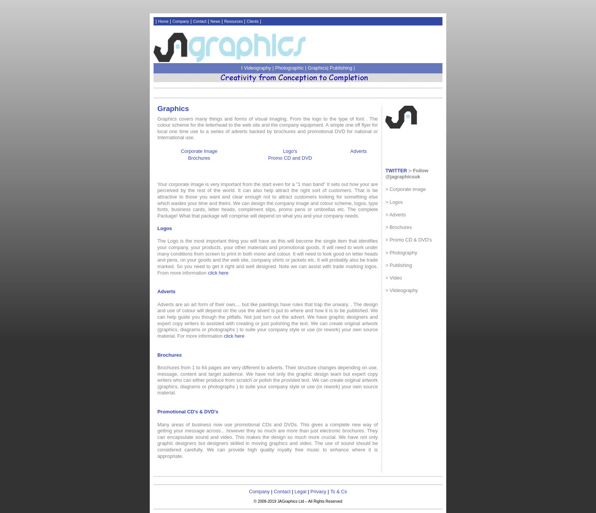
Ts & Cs (338, 491)
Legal (300, 491)
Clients (252, 21)
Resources (233, 21)
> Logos (394, 202)
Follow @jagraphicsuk (406, 174)
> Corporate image (405, 189)
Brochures (199, 158)
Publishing (341, 68)
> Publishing (398, 265)
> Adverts (395, 215)
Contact (199, 21)
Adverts (358, 151)
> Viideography (401, 290)
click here (218, 273)
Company (181, 21)
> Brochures (398, 227)
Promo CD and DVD (290, 158)
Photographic (290, 68)
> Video (393, 278)
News (215, 21)
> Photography (401, 253)
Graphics (317, 68)
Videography (258, 68)
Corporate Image (199, 151)
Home (163, 21)
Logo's (290, 151)
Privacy (319, 491)
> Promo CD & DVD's (408, 240)
